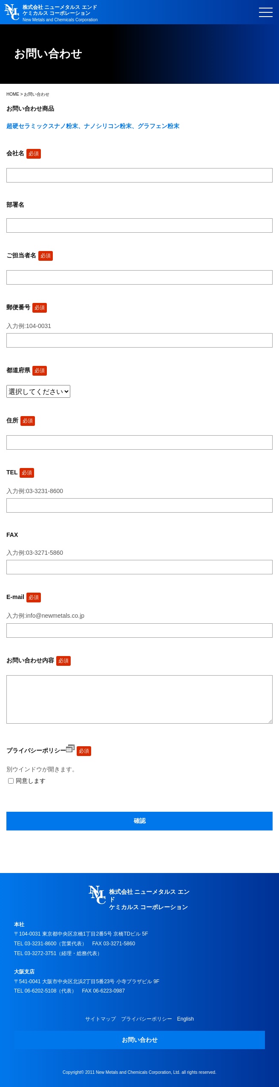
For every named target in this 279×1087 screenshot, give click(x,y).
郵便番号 (26, 307)
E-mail (23, 596)
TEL (20, 472)
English (185, 1019)
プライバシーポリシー (40, 750)
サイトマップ (100, 1019)
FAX (12, 534)
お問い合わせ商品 (30, 108)
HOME (12, 94)
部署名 (15, 204)
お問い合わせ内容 (38, 660)
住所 (20, 420)
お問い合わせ (140, 1039)
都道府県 (26, 370)
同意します (31, 780)
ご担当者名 (29, 255)
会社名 (23, 153)
